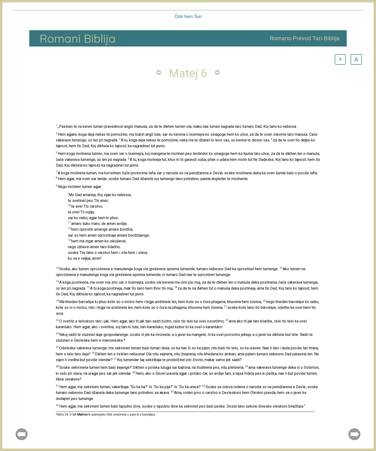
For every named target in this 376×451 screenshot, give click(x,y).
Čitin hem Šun (188, 16)
